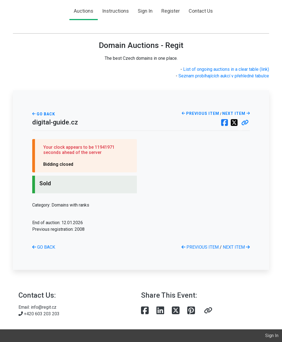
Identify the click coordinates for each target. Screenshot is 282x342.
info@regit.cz (43, 307)
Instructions (115, 11)
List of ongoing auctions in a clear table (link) (226, 69)
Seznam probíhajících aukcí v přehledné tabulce (223, 75)
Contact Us (201, 11)
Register (170, 11)
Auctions (83, 11)
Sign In (145, 11)
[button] (245, 123)
